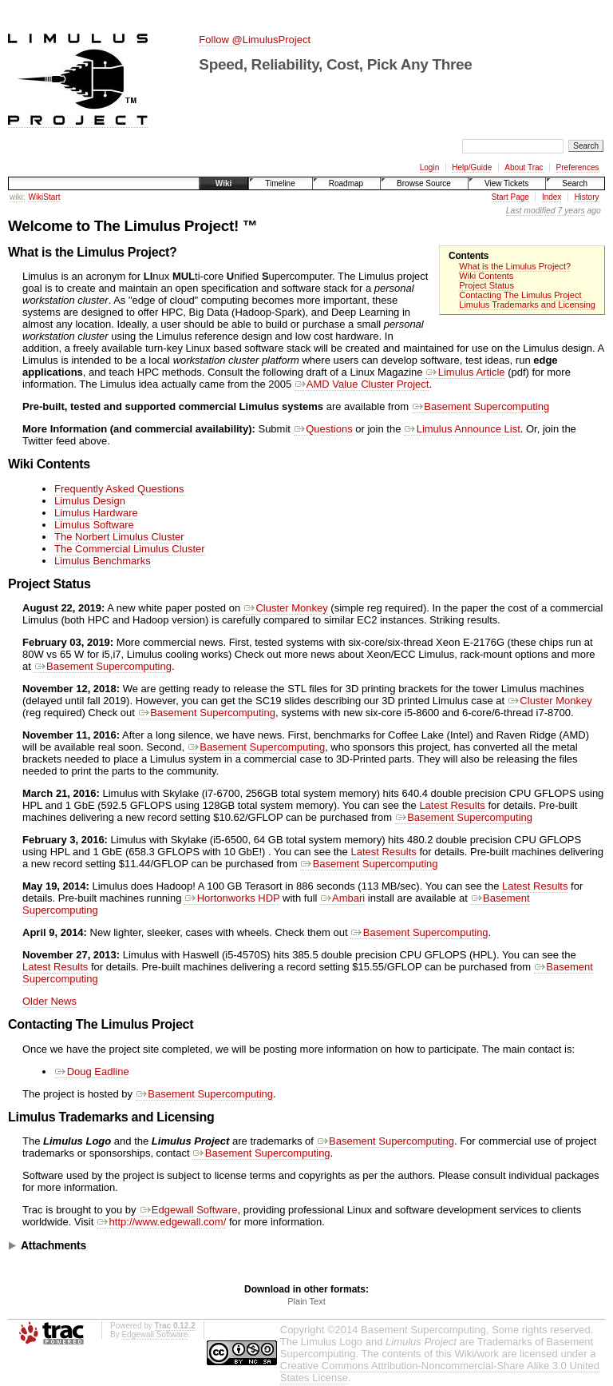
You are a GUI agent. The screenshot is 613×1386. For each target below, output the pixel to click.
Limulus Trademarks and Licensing (527, 304)
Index (551, 197)
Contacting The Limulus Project (520, 295)
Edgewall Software (188, 1210)
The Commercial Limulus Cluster (129, 549)
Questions (323, 429)
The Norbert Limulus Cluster (119, 537)
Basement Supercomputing (480, 406)
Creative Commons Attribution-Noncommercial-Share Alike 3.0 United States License (439, 1372)
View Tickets (506, 183)
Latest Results (451, 805)
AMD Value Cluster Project (362, 384)
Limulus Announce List (462, 429)
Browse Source (424, 183)
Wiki (223, 183)
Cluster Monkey (285, 608)
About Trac (523, 167)
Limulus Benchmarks (102, 561)
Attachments (53, 1245)
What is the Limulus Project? (515, 266)
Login (429, 167)
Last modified (531, 210)
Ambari (342, 898)
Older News (49, 1001)
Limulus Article (464, 372)
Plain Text (306, 1301)
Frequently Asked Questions (119, 489)
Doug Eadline (91, 1071)
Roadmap (346, 183)
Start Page (510, 197)
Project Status (486, 285)
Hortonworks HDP (231, 898)
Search (574, 183)
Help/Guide (472, 167)
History (586, 197)
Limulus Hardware (96, 513)
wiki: (17, 197)
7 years (571, 210)
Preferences (577, 167)
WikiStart (44, 197)
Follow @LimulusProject (254, 40)
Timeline (280, 183)
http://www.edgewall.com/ (161, 1222)
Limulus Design (89, 501)
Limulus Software (94, 525)
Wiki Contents (486, 276)
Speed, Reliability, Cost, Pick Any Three (335, 64)
